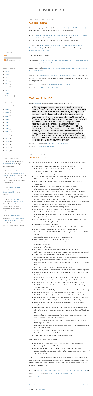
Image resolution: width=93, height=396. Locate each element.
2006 (82, 370)
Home (60, 385)
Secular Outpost (15, 171)
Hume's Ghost (14, 199)
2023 (7, 81)
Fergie (12, 161)
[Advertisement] (10, 31)
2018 (7, 110)
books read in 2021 (19, 201)
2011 (62, 370)
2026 (7, 71)
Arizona (38, 146)
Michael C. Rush (15, 187)
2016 (42, 370)
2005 (86, 370)
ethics (41, 87)
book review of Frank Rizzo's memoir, (57, 75)
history (48, 87)
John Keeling (37, 103)
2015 (46, 370)
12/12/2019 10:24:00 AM (54, 84)
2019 (7, 93)
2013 (54, 370)
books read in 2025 (9, 164)
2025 (7, 74)
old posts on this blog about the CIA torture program (71, 28)
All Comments (9, 60)
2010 (66, 370)
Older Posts (86, 385)
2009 (70, 370)
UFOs (52, 146)
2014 (50, 370)
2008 (74, 370)
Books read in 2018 (37, 157)
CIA (37, 87)
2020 (7, 90)
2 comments (67, 374)
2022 (7, 84)
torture (55, 87)
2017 (39, 370)
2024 (7, 77)
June (9, 103)
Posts (7, 56)
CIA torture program (38, 23)
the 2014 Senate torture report (55, 38)
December (10, 96)
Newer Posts (33, 385)
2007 (78, 370)
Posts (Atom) (42, 389)
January (10, 106)
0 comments (68, 84)
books (38, 376)
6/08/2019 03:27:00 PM (54, 143)
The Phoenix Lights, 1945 (40, 98)
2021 (7, 87)
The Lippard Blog (46, 10)
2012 (58, 370)
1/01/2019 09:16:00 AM (54, 374)
